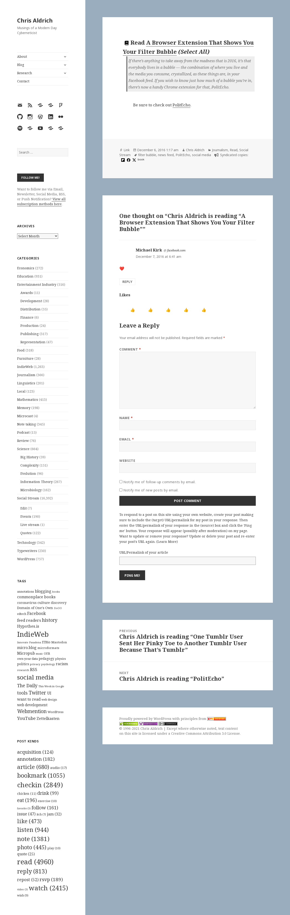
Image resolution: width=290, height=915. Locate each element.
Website (127, 460)
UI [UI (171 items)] (49, 693)
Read (233, 150)
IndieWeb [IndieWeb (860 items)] (33, 634)
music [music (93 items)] (39, 653)
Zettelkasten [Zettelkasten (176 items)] (48, 718)
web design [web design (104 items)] (49, 700)
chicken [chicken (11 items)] (26, 793)
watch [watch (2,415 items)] (48, 888)
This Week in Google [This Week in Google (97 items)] (51, 686)
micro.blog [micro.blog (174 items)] (27, 647)
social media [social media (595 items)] (35, 677)
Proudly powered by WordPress (145, 718)
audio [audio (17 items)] (58, 767)
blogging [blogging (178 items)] (43, 591)
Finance (27, 317)
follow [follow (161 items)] (45, 807)
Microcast (25, 416)
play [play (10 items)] (53, 848)
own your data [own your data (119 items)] (27, 658)
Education (25, 276)
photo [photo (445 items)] (31, 847)
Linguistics (26, 383)
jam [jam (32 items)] (54, 814)
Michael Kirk (149, 250)
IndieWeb (25, 366)
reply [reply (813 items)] (32, 871)
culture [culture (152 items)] (44, 602)
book (141, 159)
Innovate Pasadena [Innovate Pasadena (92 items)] (29, 642)
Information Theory (36, 481)
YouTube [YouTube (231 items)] (26, 718)
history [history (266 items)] (49, 620)
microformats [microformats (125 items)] (48, 648)
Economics (25, 268)
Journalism (26, 375)
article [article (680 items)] (33, 767)
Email (126, 439)
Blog (20, 64)
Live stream (29, 524)
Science (23, 449)
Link (127, 150)
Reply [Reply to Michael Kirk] (127, 281)
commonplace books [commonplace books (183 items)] (36, 596)
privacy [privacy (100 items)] (35, 664)
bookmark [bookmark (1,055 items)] (41, 775)
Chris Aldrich (35, 20)
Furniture (25, 358)
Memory (23, 407)
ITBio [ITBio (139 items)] (46, 642)
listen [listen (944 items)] (33, 830)
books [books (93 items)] (56, 591)
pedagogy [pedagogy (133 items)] (46, 658)
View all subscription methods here (41, 201)
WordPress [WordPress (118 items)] (56, 712)
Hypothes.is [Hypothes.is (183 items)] (28, 626)
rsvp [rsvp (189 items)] (51, 879)
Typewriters (27, 550)
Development (31, 301)
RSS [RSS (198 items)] (33, 669)
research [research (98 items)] (23, 670)
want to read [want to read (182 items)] (29, 699)
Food (21, 350)
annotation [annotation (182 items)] (36, 759)
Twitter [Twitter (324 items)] (37, 692)
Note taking (26, 424)
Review (23, 440)
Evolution (28, 473)
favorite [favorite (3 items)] (24, 808)
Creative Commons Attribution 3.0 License (205, 733)
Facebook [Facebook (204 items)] (36, 613)
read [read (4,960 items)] (35, 861)
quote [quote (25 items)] (26, 854)
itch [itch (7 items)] (41, 814)
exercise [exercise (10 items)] (47, 801)
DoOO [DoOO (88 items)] (58, 608)
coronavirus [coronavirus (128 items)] (27, 602)
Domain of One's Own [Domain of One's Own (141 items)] (35, 608)
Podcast (23, 432)
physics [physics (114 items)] (60, 658)
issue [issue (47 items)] (26, 814)
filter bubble (147, 155)
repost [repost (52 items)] (28, 879)
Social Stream (28, 498)
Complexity (29, 465)
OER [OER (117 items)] (47, 653)
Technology (26, 542)
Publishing (29, 334)
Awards (26, 292)
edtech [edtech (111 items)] (21, 614)
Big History (29, 457)
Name (126, 418)
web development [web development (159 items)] (32, 705)
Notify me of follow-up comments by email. (159, 482)
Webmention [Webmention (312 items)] (32, 711)
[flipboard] (122, 160)
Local (21, 391)
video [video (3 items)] (22, 889)
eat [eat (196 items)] (27, 800)
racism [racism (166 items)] (62, 663)
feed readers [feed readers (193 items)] (29, 620)
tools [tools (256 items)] (22, 693)
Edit (23, 508)
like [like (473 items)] (29, 821)
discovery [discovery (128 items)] (59, 602)
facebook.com (176, 250)
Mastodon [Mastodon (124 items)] (59, 642)
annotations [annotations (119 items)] (25, 591)
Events (25, 516)
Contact (23, 81)
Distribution (30, 309)
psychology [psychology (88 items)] (48, 664)
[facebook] (128, 160)
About (22, 56)
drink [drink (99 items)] (48, 793)
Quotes (26, 533)
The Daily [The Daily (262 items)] (27, 685)
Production (29, 325)
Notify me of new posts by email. (150, 490)
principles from (203, 718)
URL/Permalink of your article (143, 552)
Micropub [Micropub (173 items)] (26, 653)
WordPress (26, 559)
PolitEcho (181, 105)
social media (201, 155)
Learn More (167, 541)
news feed (166, 155)
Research (24, 73)
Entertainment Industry (36, 284)
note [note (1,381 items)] (33, 838)
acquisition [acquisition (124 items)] (35, 752)
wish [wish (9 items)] (22, 895)
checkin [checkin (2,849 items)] (40, 784)
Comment (130, 349)
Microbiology (31, 490)
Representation (32, 342)
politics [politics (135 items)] (23, 664)
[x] (133, 160)
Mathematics (27, 399)
